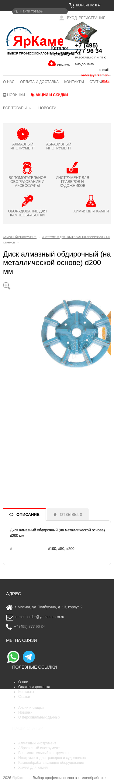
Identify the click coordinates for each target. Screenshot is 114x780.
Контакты (74, 82)
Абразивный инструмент (39, 748)
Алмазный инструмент (37, 743)
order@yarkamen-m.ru (45, 617)
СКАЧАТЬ (63, 65)
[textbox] (40, 11)
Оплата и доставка (39, 82)
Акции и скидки (49, 95)
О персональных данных (39, 717)
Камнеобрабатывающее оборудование (51, 763)
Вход (68, 18)
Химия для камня (33, 767)
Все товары (15, 108)
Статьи (96, 82)
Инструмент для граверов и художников (52, 758)
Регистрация (92, 18)
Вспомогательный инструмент (43, 753)
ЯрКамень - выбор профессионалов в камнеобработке (21, 40)
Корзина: (84, 5)
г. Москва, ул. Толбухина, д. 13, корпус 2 (49, 607)
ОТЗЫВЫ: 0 (71, 514)
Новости (47, 108)
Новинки (14, 95)
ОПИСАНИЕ (28, 514)
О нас (9, 82)
